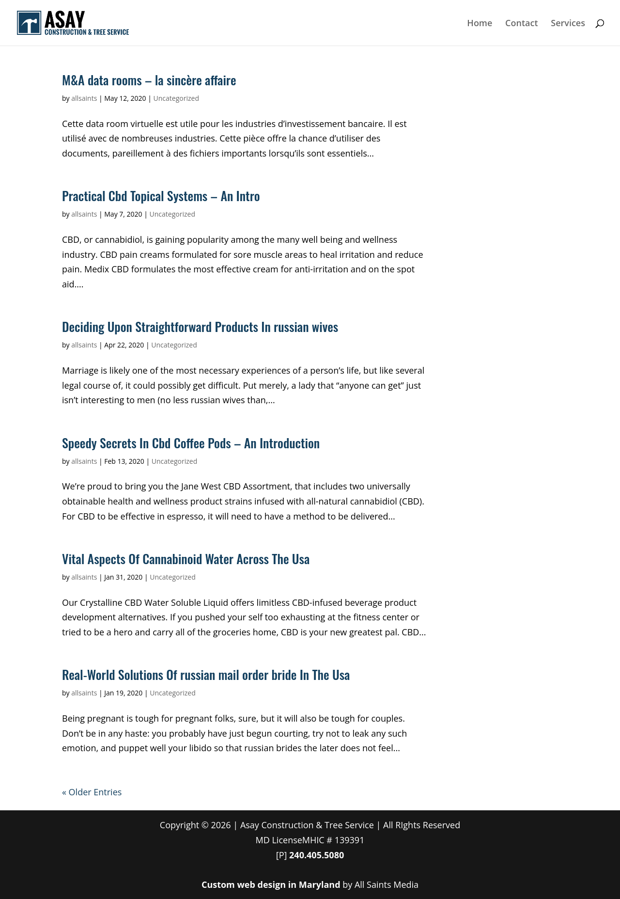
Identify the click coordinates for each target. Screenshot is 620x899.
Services (568, 24)
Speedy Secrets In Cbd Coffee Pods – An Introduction (191, 442)
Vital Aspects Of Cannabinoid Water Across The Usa (186, 558)
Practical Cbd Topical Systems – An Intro (161, 195)
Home (479, 24)
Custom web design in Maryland (271, 884)
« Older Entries (92, 792)
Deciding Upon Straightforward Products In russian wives (200, 326)
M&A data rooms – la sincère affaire (149, 79)
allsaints (84, 98)
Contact (521, 24)
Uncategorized (176, 98)
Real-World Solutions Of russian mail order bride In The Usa (206, 674)
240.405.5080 (316, 855)
